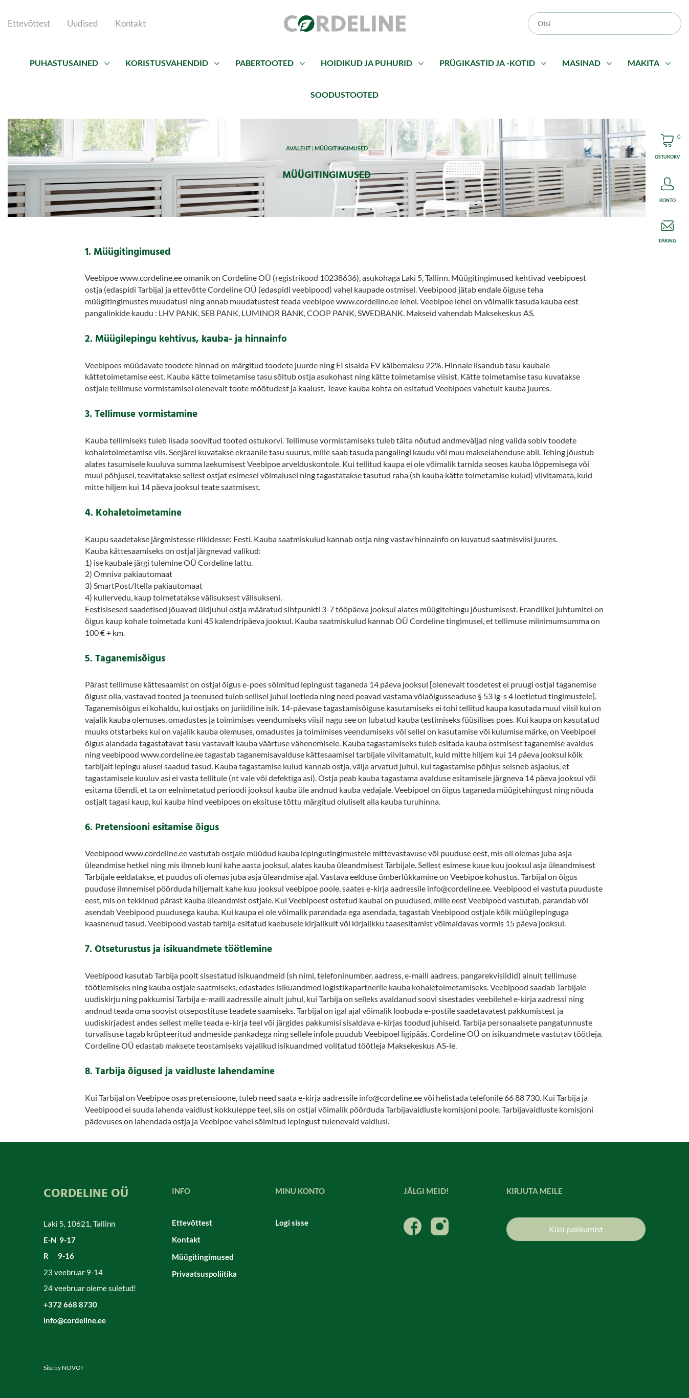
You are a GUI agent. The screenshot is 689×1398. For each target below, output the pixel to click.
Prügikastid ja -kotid (487, 63)
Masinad (581, 63)
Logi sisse (291, 1222)
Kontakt (130, 23)
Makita (643, 63)
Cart (667, 148)
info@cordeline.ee (74, 1320)
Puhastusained (64, 63)
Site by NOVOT (63, 1367)
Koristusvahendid (166, 63)
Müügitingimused (203, 1256)
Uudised (82, 23)
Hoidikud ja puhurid (366, 63)
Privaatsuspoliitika (204, 1273)
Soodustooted (344, 94)
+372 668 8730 (70, 1304)
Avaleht (298, 148)
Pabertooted (264, 63)
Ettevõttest (29, 23)
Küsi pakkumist (576, 1229)
